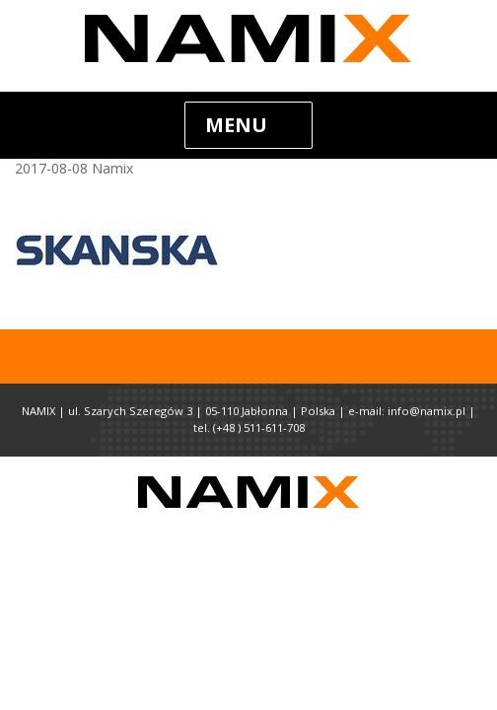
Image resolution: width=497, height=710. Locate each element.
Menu (236, 124)
